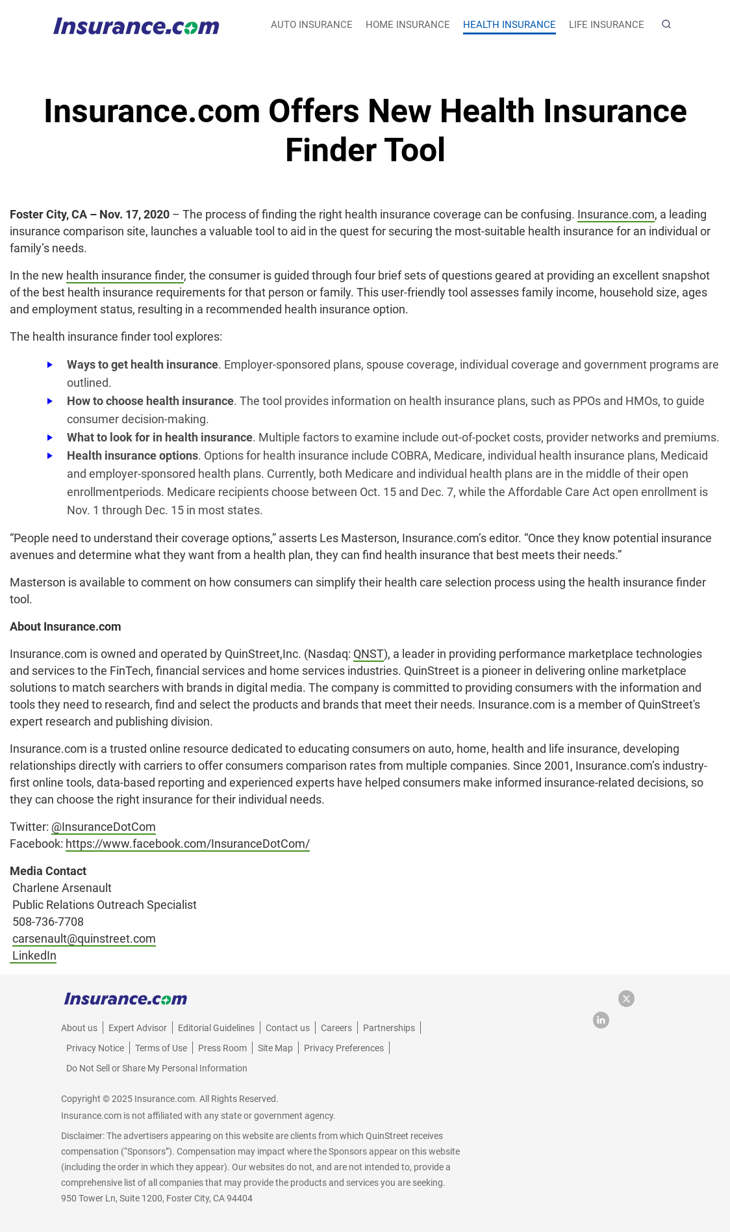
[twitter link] (629, 1003)
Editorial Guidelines (216, 1028)
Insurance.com (616, 214)
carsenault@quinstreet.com (84, 938)
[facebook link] (605, 1003)
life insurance (606, 25)
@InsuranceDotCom (103, 826)
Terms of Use (161, 1048)
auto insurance (312, 25)
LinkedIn (34, 955)
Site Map (275, 1048)
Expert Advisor (137, 1028)
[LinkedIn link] (601, 1025)
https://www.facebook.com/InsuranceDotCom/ (188, 843)
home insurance (408, 25)
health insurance (509, 25)
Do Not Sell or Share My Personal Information (156, 1068)
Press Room (222, 1048)
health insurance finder (125, 275)
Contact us (288, 1028)
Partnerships (389, 1028)
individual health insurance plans (571, 455)
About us (79, 1028)
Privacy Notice (95, 1048)
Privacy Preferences (344, 1048)
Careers (336, 1028)
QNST (368, 654)
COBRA (410, 455)
